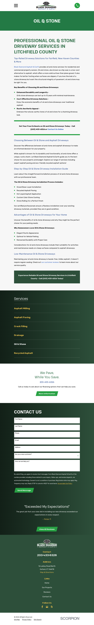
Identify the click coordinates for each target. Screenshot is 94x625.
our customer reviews (50, 262)
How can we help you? (22, 462)
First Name (18, 419)
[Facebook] (42, 607)
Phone (17, 433)
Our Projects (47, 588)
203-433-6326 (47, 556)
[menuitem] (47, 308)
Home (47, 584)
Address (17, 447)
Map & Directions (47, 573)
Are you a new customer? (23, 455)
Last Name (18, 426)
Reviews (47, 593)
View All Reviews (47, 530)
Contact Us (47, 597)
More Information (47, 394)
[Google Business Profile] (47, 607)
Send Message (24, 491)
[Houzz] (51, 607)
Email (17, 440)
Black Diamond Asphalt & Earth (26, 67)
